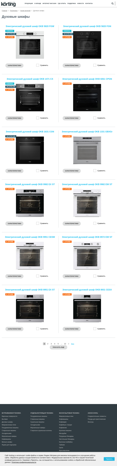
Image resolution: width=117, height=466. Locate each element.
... (61, 344)
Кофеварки (63, 422)
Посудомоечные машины (10, 428)
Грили (61, 448)
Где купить (62, 3)
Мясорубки (62, 433)
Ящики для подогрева (9, 445)
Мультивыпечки (64, 450)
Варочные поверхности (9, 416)
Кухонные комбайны (66, 442)
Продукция (29, 3)
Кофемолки (63, 428)
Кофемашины (6, 439)
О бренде (38, 3)
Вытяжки (5, 419)
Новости (81, 3)
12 (65, 344)
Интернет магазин (49, 3)
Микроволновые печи (9, 425)
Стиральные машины (9, 430)
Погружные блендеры (66, 436)
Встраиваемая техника (11, 413)
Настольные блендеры (66, 439)
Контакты (89, 3)
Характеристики (14, 65)
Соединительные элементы (97, 416)
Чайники (62, 445)
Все (72, 344)
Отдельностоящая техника (41, 413)
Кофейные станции (65, 425)
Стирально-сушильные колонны (41, 430)
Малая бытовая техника (69, 413)
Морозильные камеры (9, 436)
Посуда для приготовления (97, 419)
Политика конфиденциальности (23, 462)
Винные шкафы (7, 442)
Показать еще (58, 347)
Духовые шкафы (7, 422)
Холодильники (6, 433)
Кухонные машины (65, 430)
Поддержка (72, 3)
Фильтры (91, 422)
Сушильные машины (37, 422)
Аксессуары (93, 413)
